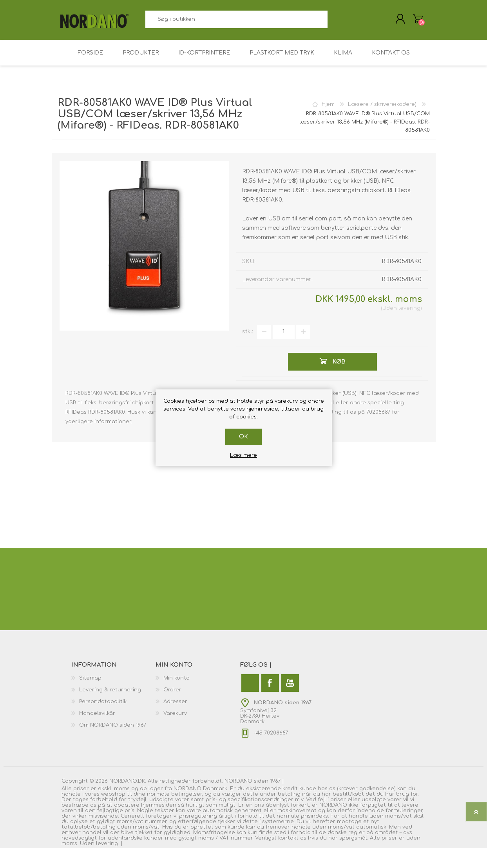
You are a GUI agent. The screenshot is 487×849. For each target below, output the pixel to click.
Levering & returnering (110, 690)
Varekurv (417, 19)
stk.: (247, 332)
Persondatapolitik (103, 702)
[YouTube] (290, 684)
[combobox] (236, 20)
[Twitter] (250, 684)
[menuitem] (113, 679)
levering (409, 309)
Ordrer (172, 690)
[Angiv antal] (284, 332)
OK (243, 437)
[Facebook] (270, 684)
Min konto (176, 679)
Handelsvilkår (97, 714)
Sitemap (90, 679)
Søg (336, 20)
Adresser (175, 702)
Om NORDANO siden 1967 (112, 726)
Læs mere (243, 455)
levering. (107, 844)
